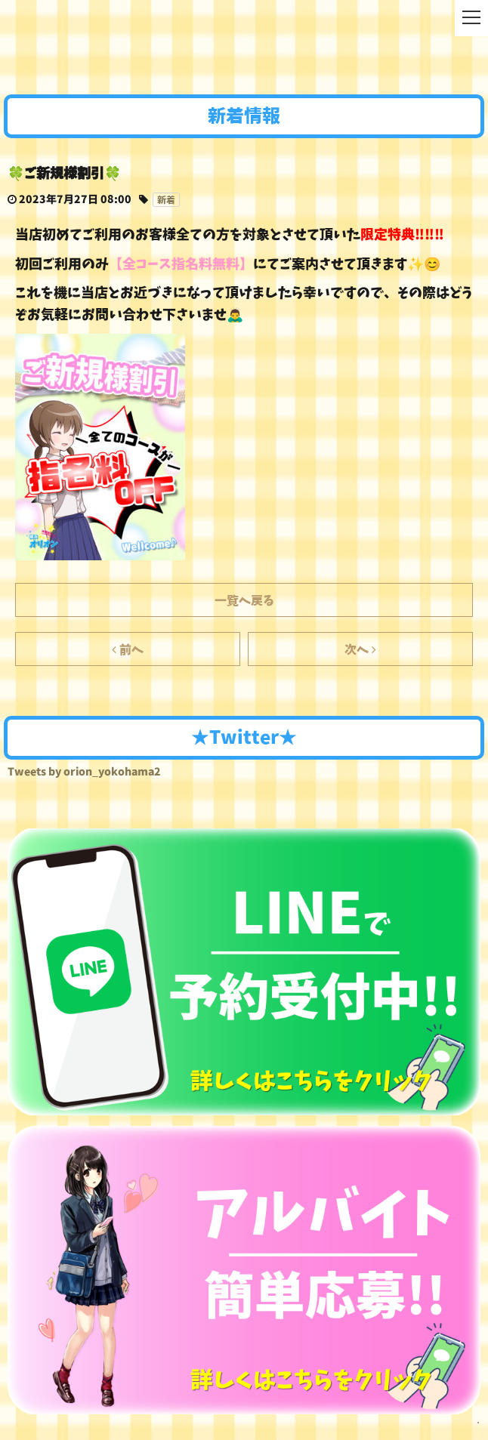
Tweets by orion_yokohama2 (84, 771)
